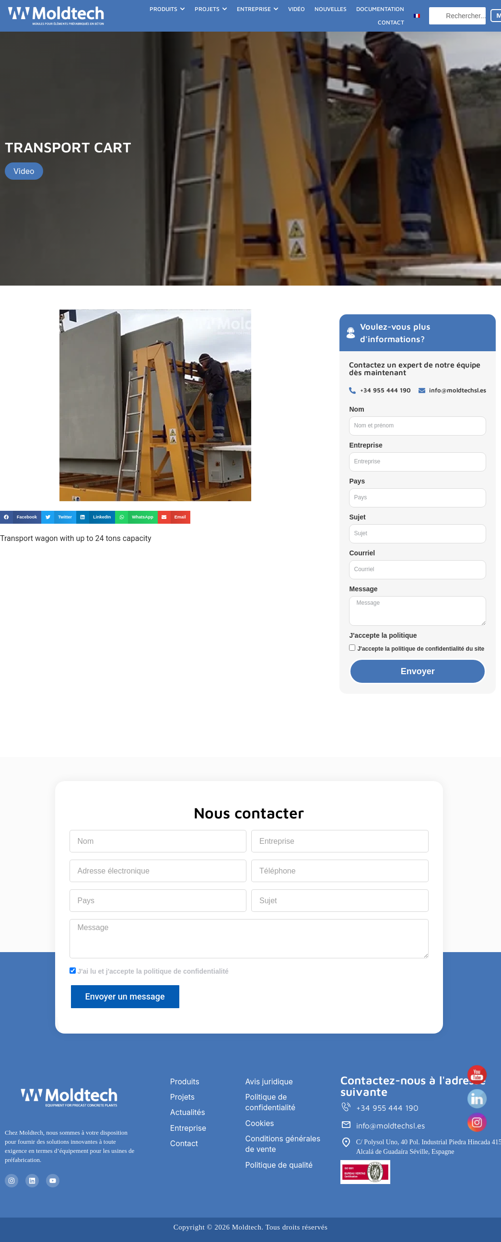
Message (363, 589)
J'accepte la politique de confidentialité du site (420, 648)
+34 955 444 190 (388, 1108)
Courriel (362, 553)
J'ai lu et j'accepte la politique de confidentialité (153, 971)
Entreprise (365, 445)
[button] (20, 517)
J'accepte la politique (383, 635)
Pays (357, 481)
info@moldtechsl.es (392, 1125)
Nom (356, 409)
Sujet (357, 517)
